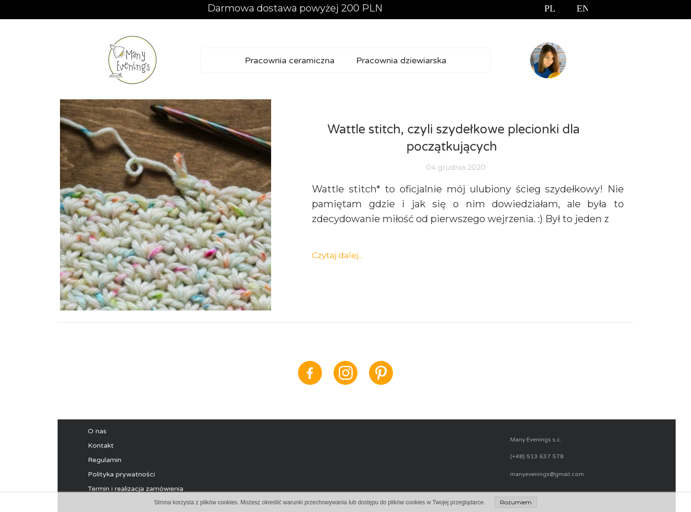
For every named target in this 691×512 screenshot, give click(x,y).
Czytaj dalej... (337, 255)
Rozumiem (516, 502)
